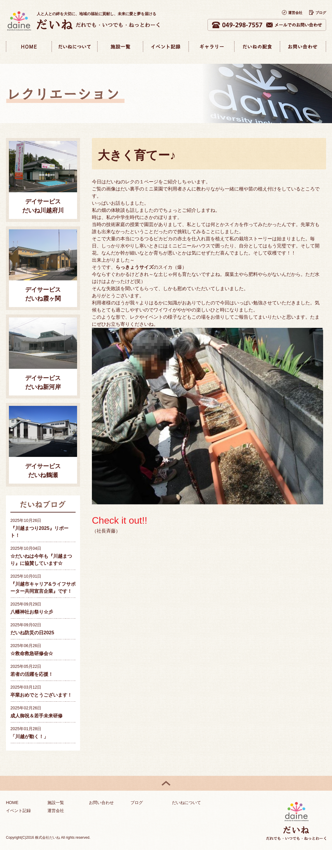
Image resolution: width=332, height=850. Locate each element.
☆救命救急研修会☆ (31, 653)
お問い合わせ (101, 802)
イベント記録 (18, 810)
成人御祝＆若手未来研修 (36, 715)
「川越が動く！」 (29, 736)
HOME (12, 802)
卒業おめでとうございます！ (41, 695)
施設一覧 (55, 802)
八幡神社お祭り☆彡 (31, 611)
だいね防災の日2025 (32, 632)
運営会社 (292, 13)
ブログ (317, 13)
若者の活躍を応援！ (31, 674)
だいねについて (186, 802)
